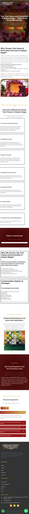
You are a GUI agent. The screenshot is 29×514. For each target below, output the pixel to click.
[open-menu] (27, 4)
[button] (2, 340)
